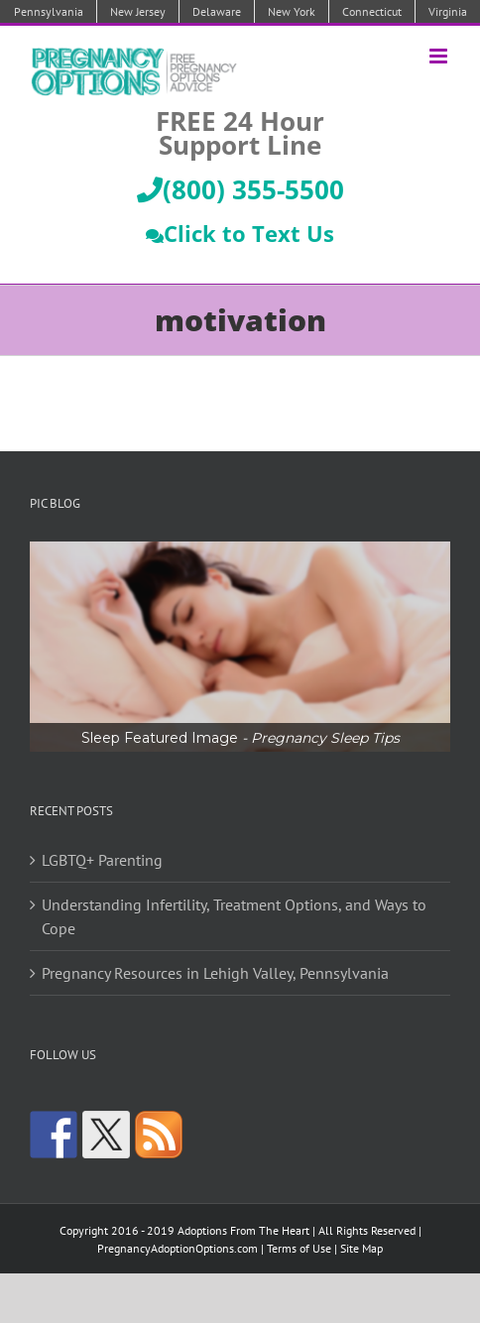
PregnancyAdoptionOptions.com (177, 1248)
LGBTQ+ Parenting (102, 860)
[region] (240, 646)
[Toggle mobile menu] (439, 56)
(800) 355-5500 (240, 189)
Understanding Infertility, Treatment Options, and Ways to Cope (234, 916)
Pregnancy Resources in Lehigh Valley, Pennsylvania (215, 973)
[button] (240, 646)
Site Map (361, 1248)
